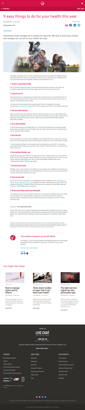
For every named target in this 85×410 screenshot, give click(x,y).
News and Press (7, 364)
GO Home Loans (63, 375)
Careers (5, 361)
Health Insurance (63, 361)
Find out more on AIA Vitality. (29, 248)
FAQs (32, 378)
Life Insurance (62, 358)
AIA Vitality (34, 358)
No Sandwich (24, 106)
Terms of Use (29, 407)
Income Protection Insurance (66, 365)
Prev (78, 9)
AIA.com (8, 385)
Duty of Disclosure (54, 407)
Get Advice (61, 378)
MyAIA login (34, 361)
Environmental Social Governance (12, 373)
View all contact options (42, 348)
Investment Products (36, 368)
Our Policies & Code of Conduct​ (11, 367)
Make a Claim (34, 375)
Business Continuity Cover (66, 368)
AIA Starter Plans (63, 371)
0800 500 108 (42, 339)
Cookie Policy (46, 407)
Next (82, 9)
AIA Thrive (33, 365)
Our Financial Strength (9, 370)
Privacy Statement (37, 407)
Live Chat (42, 332)
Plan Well (5, 9)
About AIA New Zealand (9, 358)
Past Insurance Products (37, 371)
